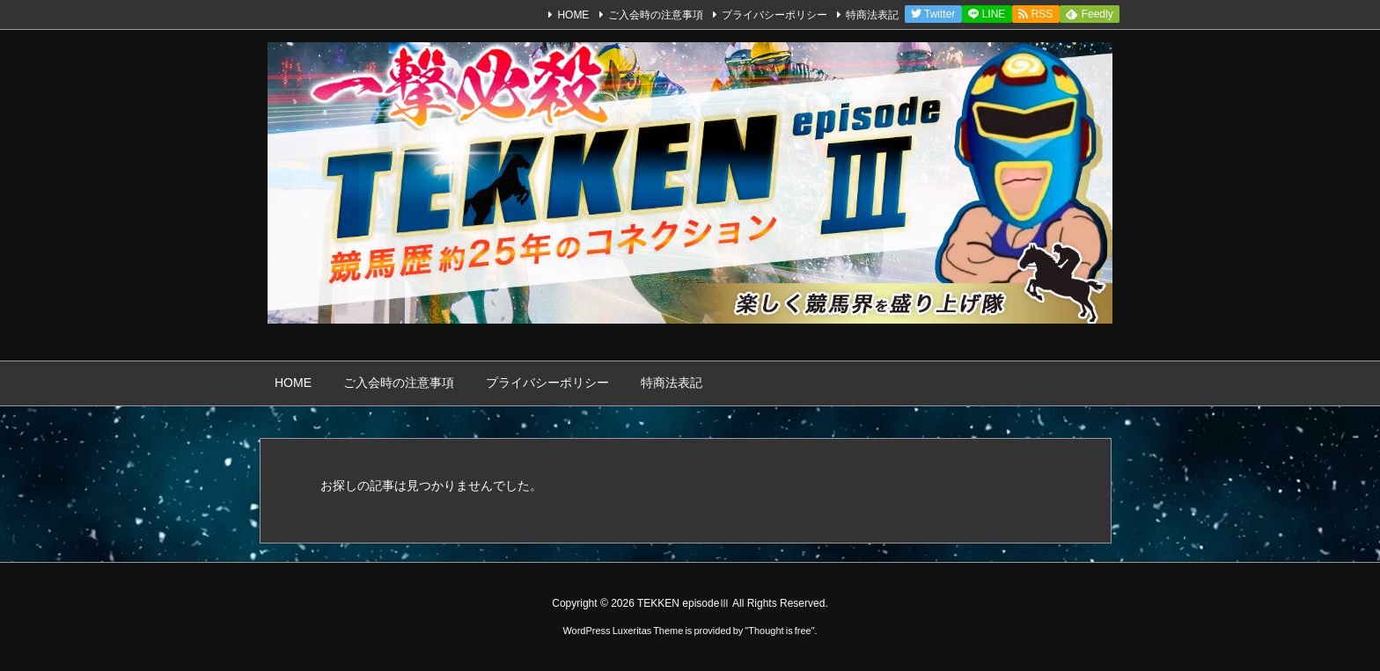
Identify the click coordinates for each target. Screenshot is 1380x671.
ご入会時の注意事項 (655, 15)
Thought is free (779, 630)
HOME (573, 15)
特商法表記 (872, 15)
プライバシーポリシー (774, 15)
